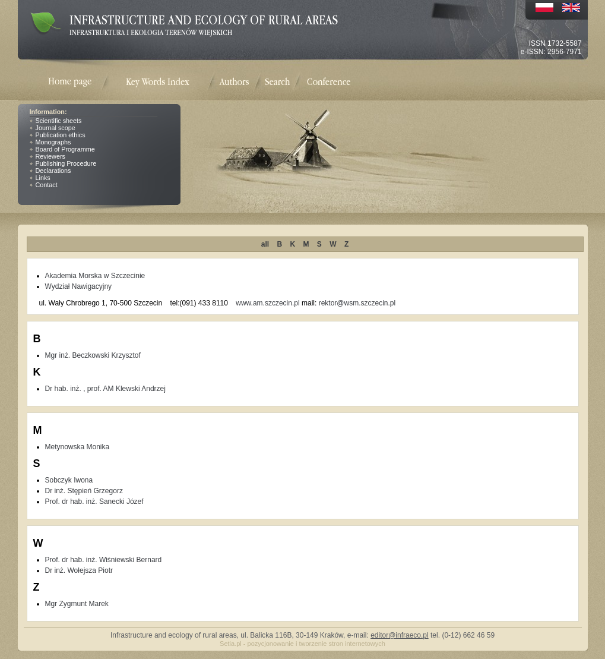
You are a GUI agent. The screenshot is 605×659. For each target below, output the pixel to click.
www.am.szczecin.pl (267, 303)
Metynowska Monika (77, 447)
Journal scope (55, 127)
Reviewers (50, 156)
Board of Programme (65, 149)
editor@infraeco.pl (399, 635)
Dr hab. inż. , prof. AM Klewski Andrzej (105, 388)
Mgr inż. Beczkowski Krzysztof (93, 355)
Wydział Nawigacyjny (78, 286)
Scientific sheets (59, 120)
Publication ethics (60, 134)
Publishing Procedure (66, 163)
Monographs (53, 142)
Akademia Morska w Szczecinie (95, 276)
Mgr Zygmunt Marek (77, 604)
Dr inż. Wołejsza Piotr (79, 570)
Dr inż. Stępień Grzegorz (84, 491)
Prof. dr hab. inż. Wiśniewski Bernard (103, 560)
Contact (47, 184)
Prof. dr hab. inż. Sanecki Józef (94, 501)
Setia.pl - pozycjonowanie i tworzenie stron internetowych (302, 643)
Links (43, 177)
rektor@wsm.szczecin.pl (357, 303)
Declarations (53, 170)
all (265, 244)
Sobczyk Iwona (69, 480)
